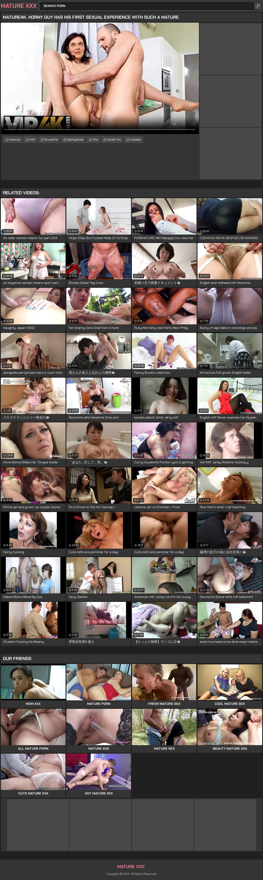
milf (32, 139)
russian (135, 139)
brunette (51, 139)
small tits (114, 139)
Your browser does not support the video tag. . (100, 78)
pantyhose (75, 139)
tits (95, 139)
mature (14, 139)
